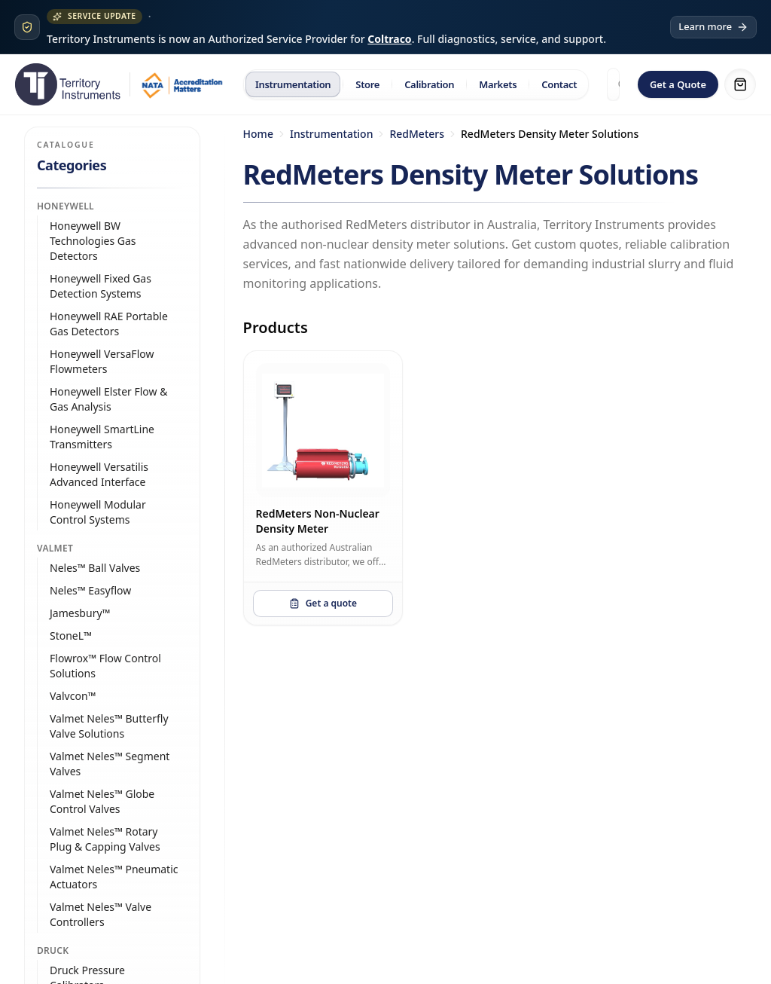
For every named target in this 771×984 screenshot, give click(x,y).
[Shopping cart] (740, 84)
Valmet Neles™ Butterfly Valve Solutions (109, 726)
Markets (498, 84)
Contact (559, 84)
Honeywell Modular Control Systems (98, 512)
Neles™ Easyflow (90, 590)
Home (258, 134)
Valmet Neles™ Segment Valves (109, 763)
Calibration (429, 84)
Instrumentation (293, 84)
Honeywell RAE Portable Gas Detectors (109, 323)
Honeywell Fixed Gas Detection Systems (100, 286)
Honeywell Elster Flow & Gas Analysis (108, 399)
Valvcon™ (73, 696)
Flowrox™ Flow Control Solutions (105, 665)
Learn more (713, 26)
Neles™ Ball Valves (95, 568)
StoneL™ (71, 635)
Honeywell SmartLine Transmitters (102, 436)
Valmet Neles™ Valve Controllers (100, 914)
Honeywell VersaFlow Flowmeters (102, 361)
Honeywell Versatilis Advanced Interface (99, 474)
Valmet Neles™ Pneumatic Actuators (114, 876)
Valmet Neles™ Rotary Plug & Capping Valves (105, 839)
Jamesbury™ (80, 613)
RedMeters (416, 134)
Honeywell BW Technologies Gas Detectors (93, 240)
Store (367, 84)
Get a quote (323, 603)
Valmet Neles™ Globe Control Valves (102, 801)
